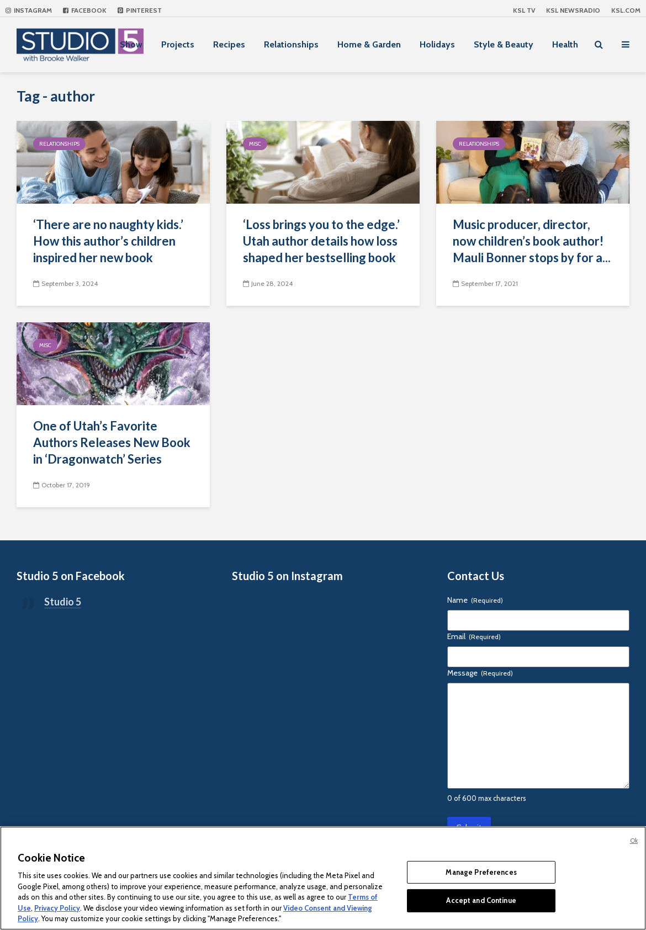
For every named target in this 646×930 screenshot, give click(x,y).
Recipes (229, 44)
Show (131, 44)
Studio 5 (62, 602)
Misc (255, 143)
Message (480, 673)
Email (474, 636)
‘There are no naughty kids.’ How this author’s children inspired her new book (108, 241)
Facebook (85, 10)
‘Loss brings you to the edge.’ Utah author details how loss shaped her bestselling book (321, 241)
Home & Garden (369, 44)
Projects (177, 44)
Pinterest (140, 10)
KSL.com (625, 10)
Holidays (437, 44)
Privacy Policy (57, 908)
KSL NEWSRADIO (573, 10)
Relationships (291, 44)
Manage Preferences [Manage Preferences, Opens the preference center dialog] (481, 872)
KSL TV (524, 10)
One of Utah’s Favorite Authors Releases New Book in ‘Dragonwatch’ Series (111, 442)
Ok (634, 840)
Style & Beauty (503, 44)
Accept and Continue (481, 900)
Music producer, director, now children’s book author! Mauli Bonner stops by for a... (532, 241)
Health (565, 44)
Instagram (29, 10)
